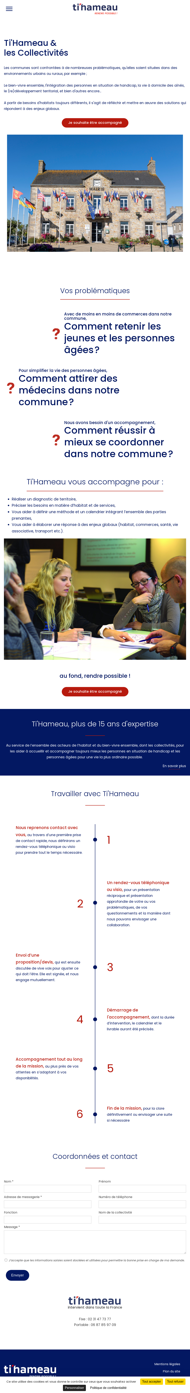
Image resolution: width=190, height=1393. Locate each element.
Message (12, 1227)
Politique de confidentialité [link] (108, 1387)
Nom (9, 1181)
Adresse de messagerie (23, 1197)
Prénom (105, 1181)
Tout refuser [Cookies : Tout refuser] (175, 1381)
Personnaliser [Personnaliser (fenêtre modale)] (74, 1387)
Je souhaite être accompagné (95, 122)
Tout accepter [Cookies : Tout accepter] (151, 1381)
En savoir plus (174, 766)
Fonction (10, 1212)
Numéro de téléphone (115, 1197)
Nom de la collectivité (115, 1212)
